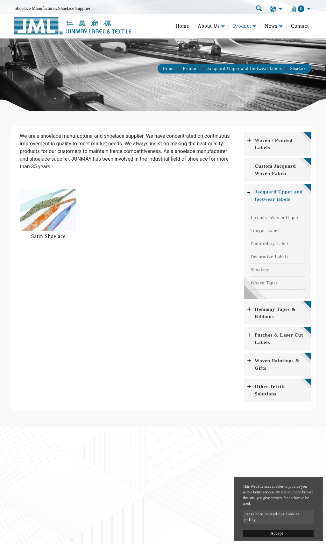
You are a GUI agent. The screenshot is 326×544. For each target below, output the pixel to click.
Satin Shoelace (48, 236)
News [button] (271, 26)
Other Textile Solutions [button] (270, 390)
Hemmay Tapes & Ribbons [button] (275, 313)
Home (182, 26)
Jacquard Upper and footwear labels (244, 68)
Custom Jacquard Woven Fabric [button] (275, 170)
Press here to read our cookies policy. (272, 517)
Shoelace (260, 270)
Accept (276, 533)
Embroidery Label (269, 243)
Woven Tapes (264, 283)
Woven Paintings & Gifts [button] (277, 364)
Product (191, 68)
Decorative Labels (269, 257)
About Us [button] (208, 26)
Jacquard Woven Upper (275, 217)
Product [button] (242, 26)
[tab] (277, 144)
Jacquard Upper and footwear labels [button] (279, 195)
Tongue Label (265, 230)
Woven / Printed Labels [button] (274, 144)
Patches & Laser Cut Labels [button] (279, 338)
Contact (300, 26)
